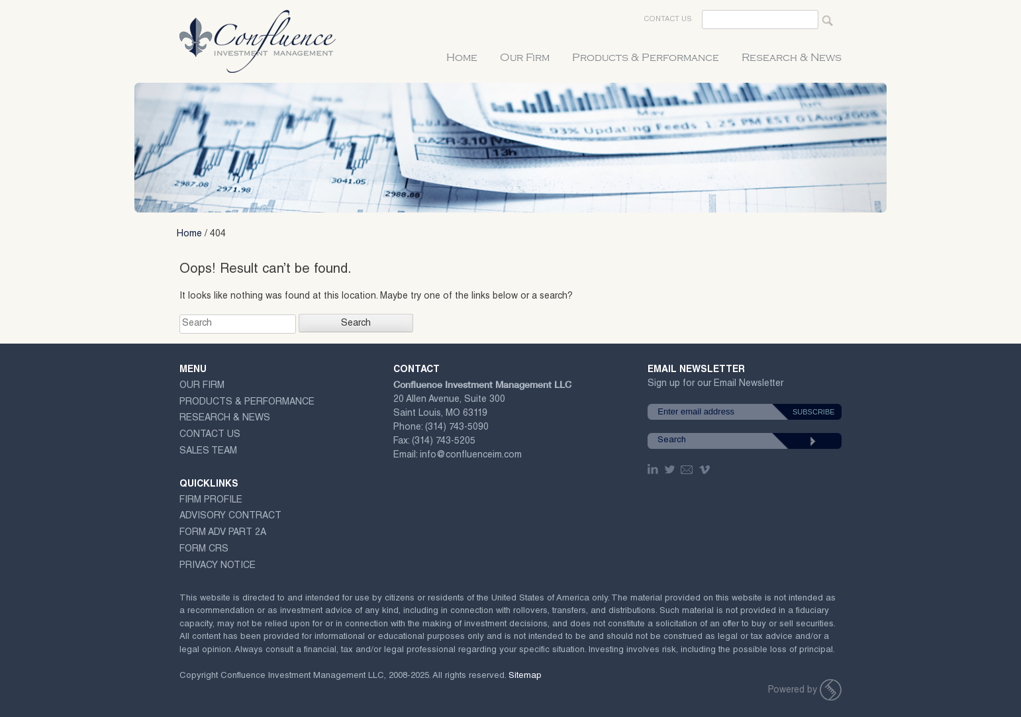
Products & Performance (645, 58)
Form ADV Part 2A (222, 533)
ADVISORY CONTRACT (230, 516)
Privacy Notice (217, 566)
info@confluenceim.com (471, 455)
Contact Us (668, 19)
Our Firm (525, 58)
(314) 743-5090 (457, 427)
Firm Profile (210, 500)
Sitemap (525, 676)
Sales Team (208, 451)
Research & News (792, 58)
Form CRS (203, 549)
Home (461, 58)
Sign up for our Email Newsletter (715, 386)
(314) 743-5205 (443, 441)
